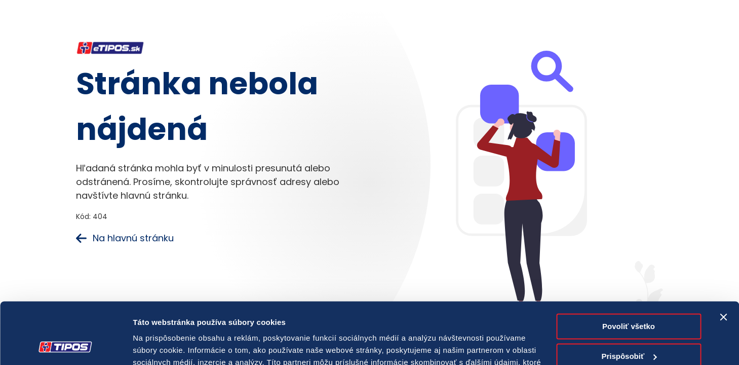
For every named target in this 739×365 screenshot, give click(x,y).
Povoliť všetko (628, 269)
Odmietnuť (628, 328)
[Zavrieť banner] (723, 259)
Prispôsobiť (628, 298)
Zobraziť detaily (161, 345)
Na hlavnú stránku (125, 238)
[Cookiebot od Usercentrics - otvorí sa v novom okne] (65, 345)
